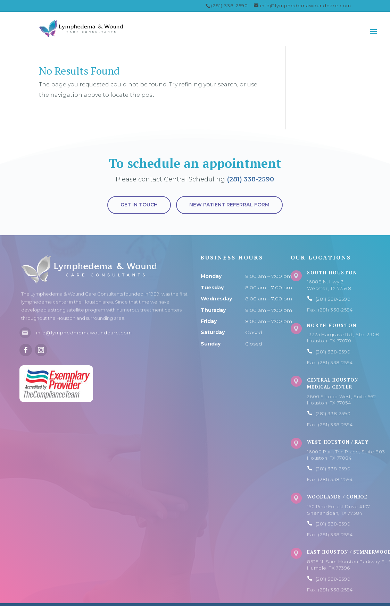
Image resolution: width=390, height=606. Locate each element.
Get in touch (139, 205)
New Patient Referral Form (229, 205)
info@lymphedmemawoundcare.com (84, 332)
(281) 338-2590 (250, 179)
